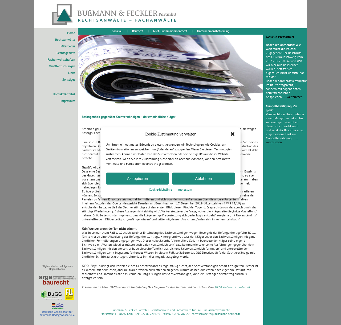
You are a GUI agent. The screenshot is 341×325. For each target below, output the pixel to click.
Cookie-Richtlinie (160, 189)
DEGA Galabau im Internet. (233, 287)
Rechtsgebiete (65, 53)
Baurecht (137, 31)
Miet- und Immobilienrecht (170, 31)
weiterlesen (295, 97)
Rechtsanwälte (65, 40)
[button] (232, 134)
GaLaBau (117, 31)
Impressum (184, 189)
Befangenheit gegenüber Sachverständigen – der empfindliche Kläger (128, 117)
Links (71, 73)
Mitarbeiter (67, 46)
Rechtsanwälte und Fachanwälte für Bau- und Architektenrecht (190, 310)
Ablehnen (203, 178)
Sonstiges (68, 79)
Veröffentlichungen (62, 66)
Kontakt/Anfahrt (64, 94)
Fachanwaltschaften (61, 59)
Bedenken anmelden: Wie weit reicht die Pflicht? (283, 47)
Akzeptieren (137, 178)
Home (71, 33)
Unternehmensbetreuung (213, 31)
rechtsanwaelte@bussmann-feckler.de (216, 314)
